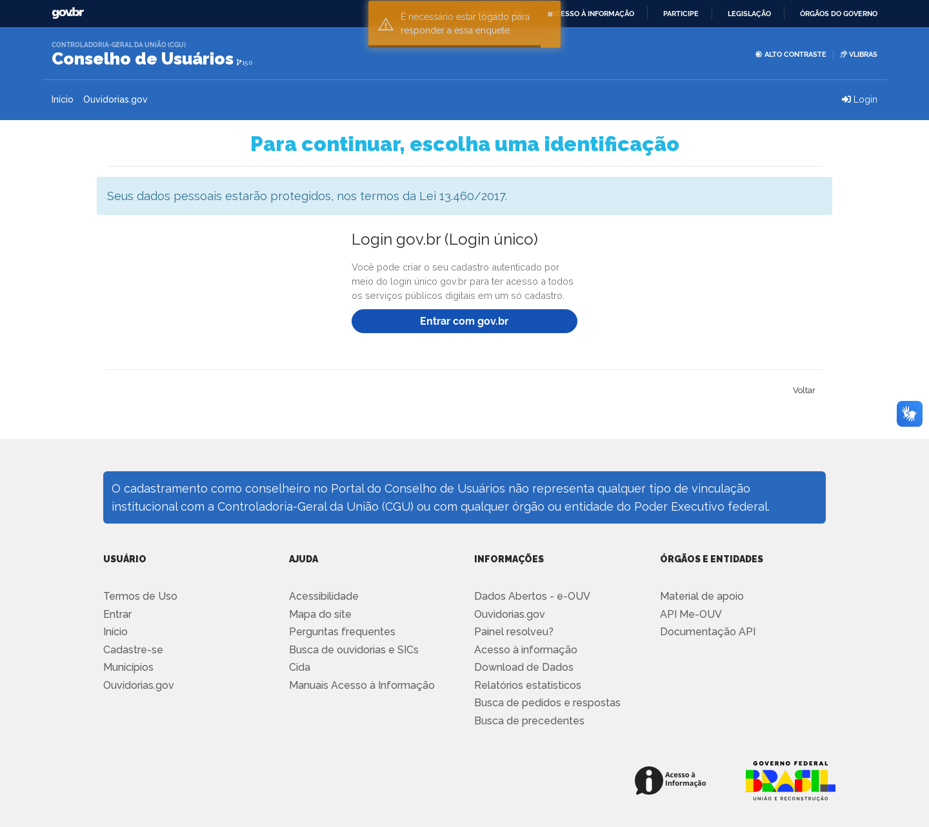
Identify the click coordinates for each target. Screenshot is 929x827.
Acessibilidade (324, 596)
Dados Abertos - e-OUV (532, 596)
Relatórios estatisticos (527, 685)
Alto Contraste (790, 54)
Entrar (117, 614)
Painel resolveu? (514, 632)
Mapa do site (320, 614)
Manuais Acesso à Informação (362, 685)
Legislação (749, 13)
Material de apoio (702, 596)
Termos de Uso (140, 596)
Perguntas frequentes (342, 632)
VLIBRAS (858, 54)
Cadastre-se (133, 650)
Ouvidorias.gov (115, 99)
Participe (681, 13)
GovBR (68, 13)
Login (859, 99)
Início (63, 99)
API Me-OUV (691, 614)
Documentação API (707, 632)
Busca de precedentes (529, 721)
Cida (299, 667)
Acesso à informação (592, 13)
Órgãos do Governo (838, 13)
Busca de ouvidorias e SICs (354, 650)
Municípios (128, 667)
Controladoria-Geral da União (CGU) (119, 44)
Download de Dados (524, 667)
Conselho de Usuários (143, 58)
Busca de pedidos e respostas (547, 703)
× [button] (550, 12)
